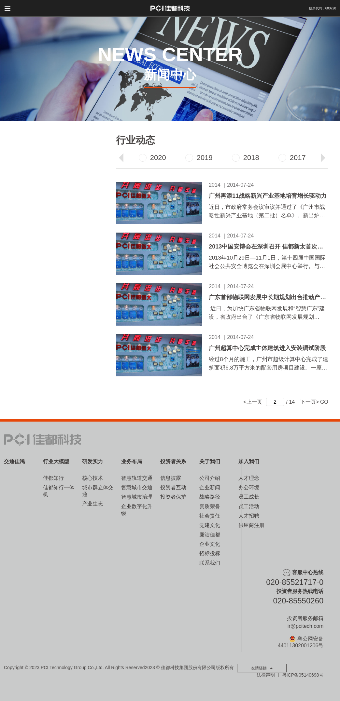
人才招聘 (248, 516)
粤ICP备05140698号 (303, 675)
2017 (292, 158)
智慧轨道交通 (136, 478)
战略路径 (209, 497)
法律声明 (266, 675)
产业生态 (92, 503)
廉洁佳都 (209, 534)
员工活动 (248, 506)
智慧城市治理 (136, 497)
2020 (152, 158)
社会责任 (209, 516)
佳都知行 (53, 478)
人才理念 (248, 478)
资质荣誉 (209, 506)
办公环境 (248, 487)
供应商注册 (251, 525)
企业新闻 (209, 487)
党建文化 (209, 525)
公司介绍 (209, 478)
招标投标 (209, 553)
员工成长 (248, 497)
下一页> (309, 402)
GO (324, 402)
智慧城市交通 (136, 487)
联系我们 (209, 563)
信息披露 (170, 478)
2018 (245, 158)
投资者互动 (173, 487)
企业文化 (209, 544)
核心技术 (92, 478)
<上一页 (252, 402)
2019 (199, 158)
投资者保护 (173, 497)
